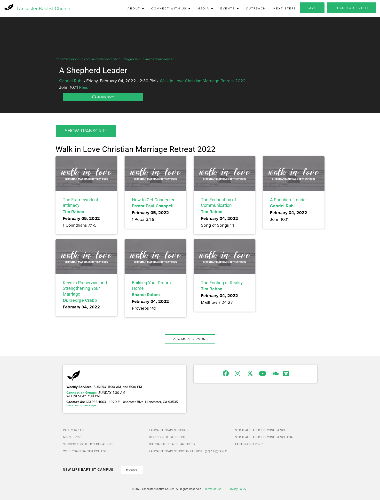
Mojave (131, 470)
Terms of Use (213, 489)
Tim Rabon (73, 212)
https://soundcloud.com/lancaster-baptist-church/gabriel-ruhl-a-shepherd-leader (114, 59)
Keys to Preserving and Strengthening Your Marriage (85, 288)
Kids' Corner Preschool (167, 437)
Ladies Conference (249, 444)
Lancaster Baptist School (169, 430)
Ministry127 (71, 437)
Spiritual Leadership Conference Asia (264, 437)
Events (229, 8)
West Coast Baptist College (85, 451)
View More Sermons (190, 339)
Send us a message (81, 405)
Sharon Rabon (146, 295)
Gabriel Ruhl (70, 81)
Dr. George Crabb (80, 300)
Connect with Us (170, 8)
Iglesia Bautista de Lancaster (172, 444)
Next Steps (284, 8)
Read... (85, 87)
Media (205, 8)
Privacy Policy (237, 489)
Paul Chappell (74, 430)
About (135, 8)
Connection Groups (81, 392)
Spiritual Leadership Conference (260, 430)
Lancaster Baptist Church (43, 8)
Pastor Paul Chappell (153, 206)
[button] (86, 131)
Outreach (256, 8)
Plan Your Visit (352, 8)
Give (312, 8)
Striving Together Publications (87, 444)
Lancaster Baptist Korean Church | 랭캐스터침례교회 (188, 451)
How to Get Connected (153, 199)
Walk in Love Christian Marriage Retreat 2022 (203, 81)
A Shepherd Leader (288, 199)
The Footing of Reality (222, 282)
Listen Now (103, 97)
